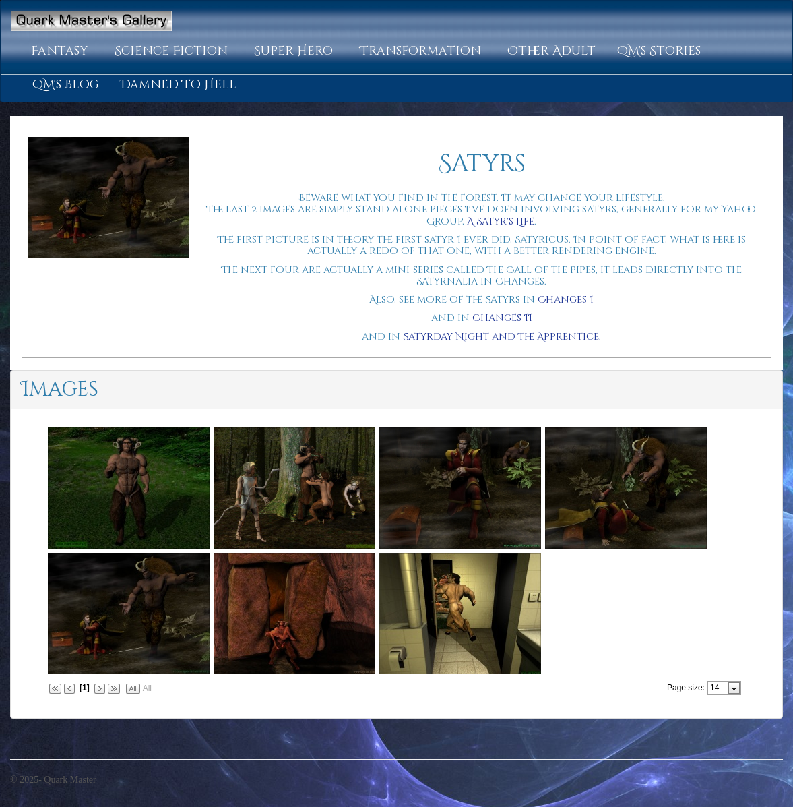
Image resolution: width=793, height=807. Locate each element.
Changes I (566, 299)
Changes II (502, 317)
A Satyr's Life (500, 221)
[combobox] (718, 687)
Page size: (686, 687)
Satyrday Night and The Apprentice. (502, 336)
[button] (62, 51)
